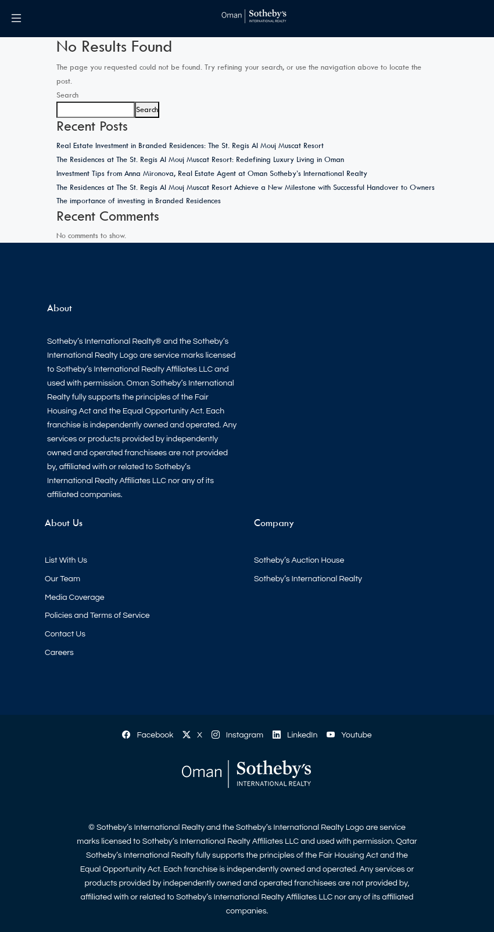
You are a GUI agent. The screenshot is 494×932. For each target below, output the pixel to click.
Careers (59, 653)
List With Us (66, 560)
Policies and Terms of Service (97, 615)
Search (67, 94)
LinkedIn (295, 735)
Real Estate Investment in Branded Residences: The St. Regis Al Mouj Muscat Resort (190, 145)
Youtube (349, 735)
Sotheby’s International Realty (308, 579)
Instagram (237, 735)
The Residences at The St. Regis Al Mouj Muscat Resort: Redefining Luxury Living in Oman (200, 159)
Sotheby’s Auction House (299, 560)
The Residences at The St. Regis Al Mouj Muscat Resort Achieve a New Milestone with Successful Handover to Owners (245, 187)
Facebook (147, 735)
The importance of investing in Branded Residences (138, 200)
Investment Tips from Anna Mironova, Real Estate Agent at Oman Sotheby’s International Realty (211, 173)
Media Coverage (75, 597)
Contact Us (65, 634)
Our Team (62, 579)
